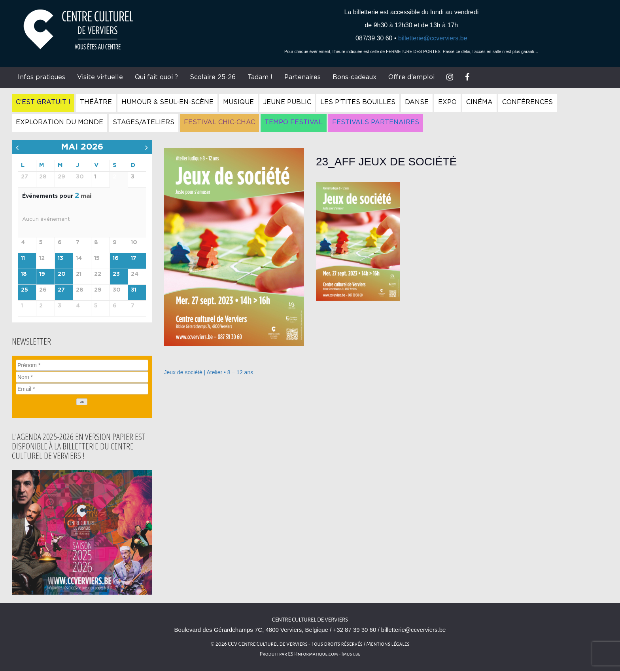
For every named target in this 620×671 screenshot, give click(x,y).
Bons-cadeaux (354, 77)
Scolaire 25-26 (213, 77)
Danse (417, 102)
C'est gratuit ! (43, 102)
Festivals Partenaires (375, 122)
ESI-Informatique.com (313, 654)
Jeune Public (287, 102)
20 (62, 274)
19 (42, 274)
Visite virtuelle (100, 77)
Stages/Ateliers (143, 122)
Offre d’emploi (411, 77)
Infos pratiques (41, 77)
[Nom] (82, 377)
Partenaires (302, 77)
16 (116, 258)
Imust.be (351, 654)
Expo (447, 102)
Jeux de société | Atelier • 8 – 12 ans (208, 372)
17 (133, 258)
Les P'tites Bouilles (357, 102)
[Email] (82, 388)
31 (133, 290)
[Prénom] (82, 365)
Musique (238, 102)
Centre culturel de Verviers (310, 620)
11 (23, 258)
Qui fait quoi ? (156, 77)
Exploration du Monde (59, 122)
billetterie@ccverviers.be (432, 38)
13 (60, 258)
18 (24, 274)
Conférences (527, 102)
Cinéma (479, 102)
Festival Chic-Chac (219, 122)
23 (116, 274)
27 (61, 290)
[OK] (81, 401)
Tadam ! (260, 77)
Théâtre (96, 102)
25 (24, 290)
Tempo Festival (294, 122)
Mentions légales (388, 644)
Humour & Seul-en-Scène (167, 102)
